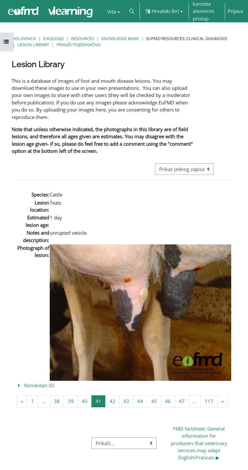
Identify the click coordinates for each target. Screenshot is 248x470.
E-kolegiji (53, 38)
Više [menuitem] (111, 11)
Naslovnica (23, 38)
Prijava (235, 11)
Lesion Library (33, 45)
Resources (82, 38)
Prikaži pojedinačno (79, 45)
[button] (132, 11)
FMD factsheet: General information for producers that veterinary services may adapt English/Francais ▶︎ (200, 443)
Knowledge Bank (120, 38)
